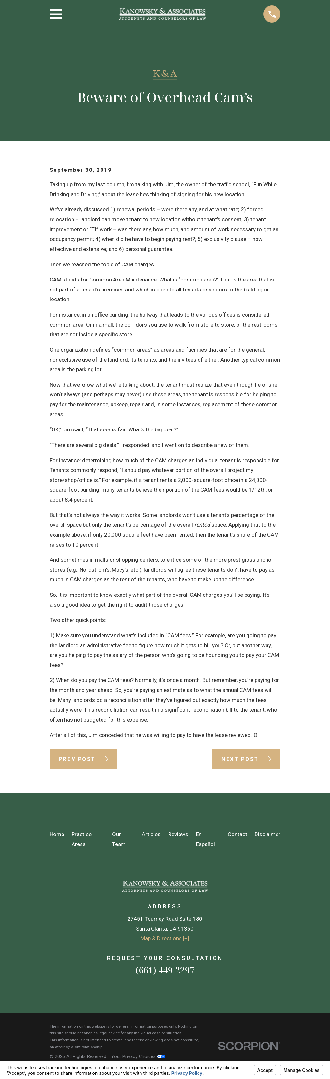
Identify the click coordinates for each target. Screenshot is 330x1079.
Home (57, 834)
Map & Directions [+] (165, 938)
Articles (151, 834)
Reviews (178, 834)
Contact (237, 834)
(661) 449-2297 (165, 970)
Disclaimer (267, 834)
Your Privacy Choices (138, 1056)
